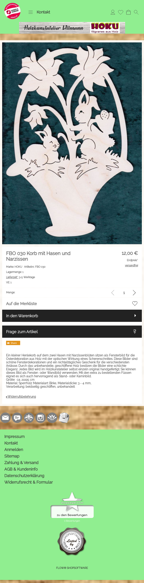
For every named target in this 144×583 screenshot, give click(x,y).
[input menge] (124, 292)
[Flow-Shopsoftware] (52, 417)
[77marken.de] (17, 417)
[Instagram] (40, 417)
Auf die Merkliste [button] (21, 303)
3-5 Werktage (20, 277)
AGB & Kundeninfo (21, 469)
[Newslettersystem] (64, 417)
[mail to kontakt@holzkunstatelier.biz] (5, 417)
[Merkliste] (120, 12)
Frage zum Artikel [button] (22, 331)
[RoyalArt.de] (28, 417)
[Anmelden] (113, 12)
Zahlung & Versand (21, 462)
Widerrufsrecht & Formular (28, 482)
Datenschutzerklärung (24, 475)
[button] (30, 12)
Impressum (14, 436)
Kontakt (43, 12)
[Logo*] (12, 4)
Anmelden (13, 449)
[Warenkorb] (128, 12)
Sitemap (11, 456)
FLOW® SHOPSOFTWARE (72, 568)
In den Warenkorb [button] (22, 316)
